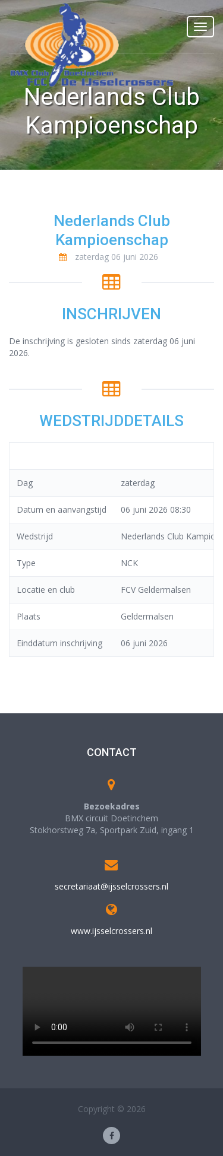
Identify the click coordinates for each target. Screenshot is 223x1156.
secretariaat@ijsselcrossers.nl (111, 886)
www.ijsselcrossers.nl (111, 930)
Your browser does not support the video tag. (112, 1011)
